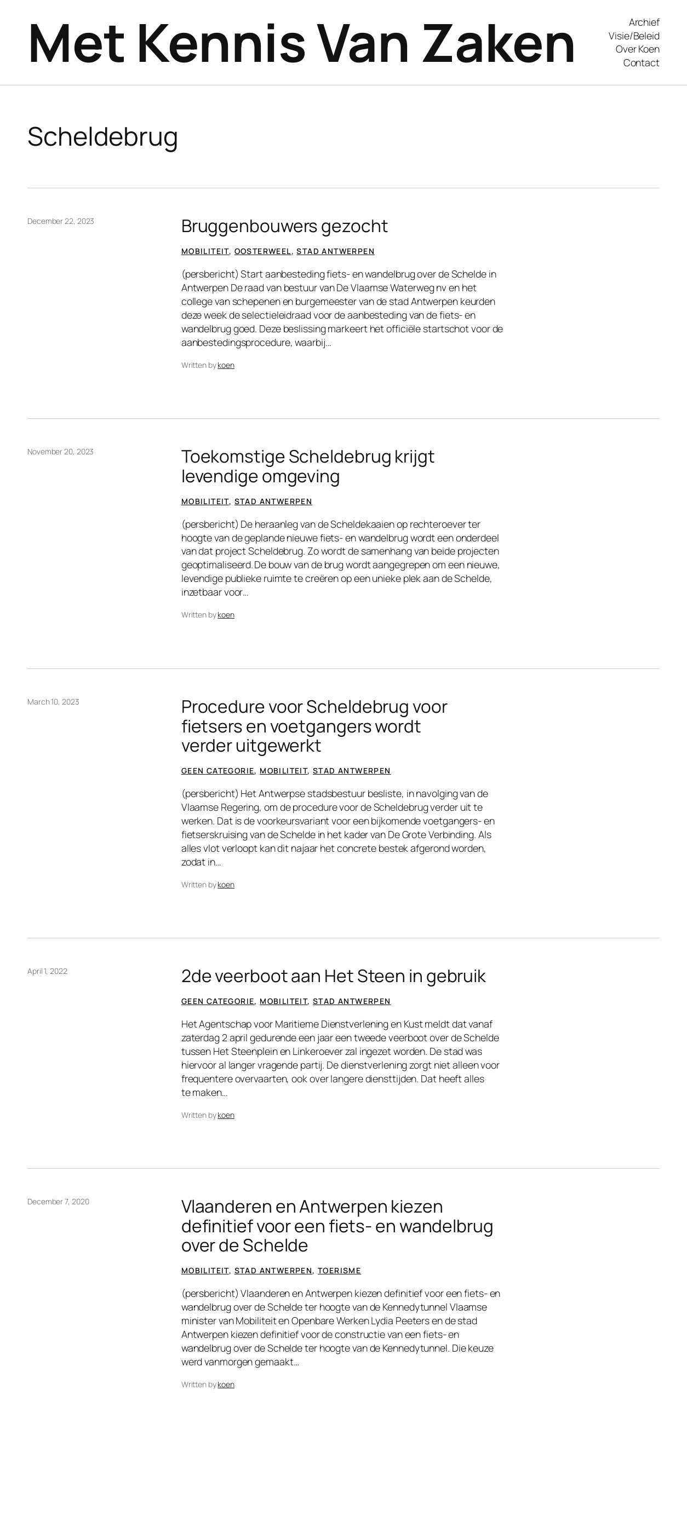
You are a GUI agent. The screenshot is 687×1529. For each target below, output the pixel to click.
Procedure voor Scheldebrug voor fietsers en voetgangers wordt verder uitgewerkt (314, 725)
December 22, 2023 (60, 221)
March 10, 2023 (53, 701)
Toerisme (339, 1270)
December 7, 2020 (58, 1201)
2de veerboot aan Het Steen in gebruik (333, 975)
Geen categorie (218, 770)
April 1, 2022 (47, 971)
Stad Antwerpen (335, 251)
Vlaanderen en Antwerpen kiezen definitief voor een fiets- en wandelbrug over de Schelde (337, 1225)
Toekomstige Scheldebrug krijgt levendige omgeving (308, 465)
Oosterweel (262, 251)
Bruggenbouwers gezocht (284, 225)
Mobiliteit (205, 251)
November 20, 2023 (60, 451)
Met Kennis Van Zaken (301, 42)
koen (225, 365)
